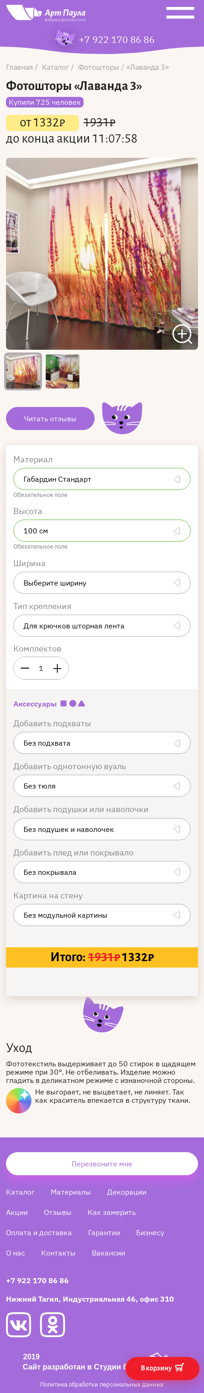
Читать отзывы (50, 418)
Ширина (30, 563)
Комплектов (37, 648)
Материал (33, 459)
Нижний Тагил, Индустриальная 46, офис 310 (90, 1298)
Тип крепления (43, 606)
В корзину (162, 1367)
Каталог (20, 1191)
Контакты (58, 1252)
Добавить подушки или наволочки (81, 809)
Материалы (71, 1191)
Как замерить (112, 1212)
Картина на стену (48, 895)
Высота (28, 511)
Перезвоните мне (102, 1163)
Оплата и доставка (39, 1232)
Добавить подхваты (53, 723)
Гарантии (104, 1232)
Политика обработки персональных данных (102, 1384)
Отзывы (58, 1212)
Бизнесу (150, 1232)
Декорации (126, 1191)
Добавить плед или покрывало (74, 852)
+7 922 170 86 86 (117, 40)
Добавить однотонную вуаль (70, 766)
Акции (17, 1212)
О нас (15, 1252)
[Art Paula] (45, 16)
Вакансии (108, 1252)
